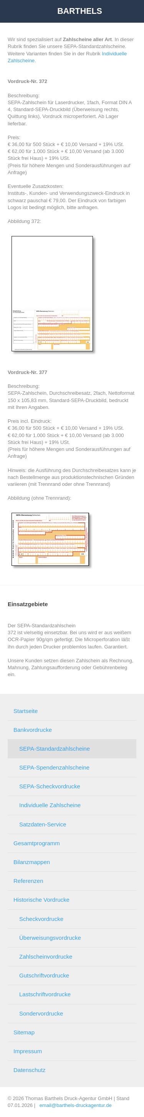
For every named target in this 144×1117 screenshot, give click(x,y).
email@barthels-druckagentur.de (76, 1105)
